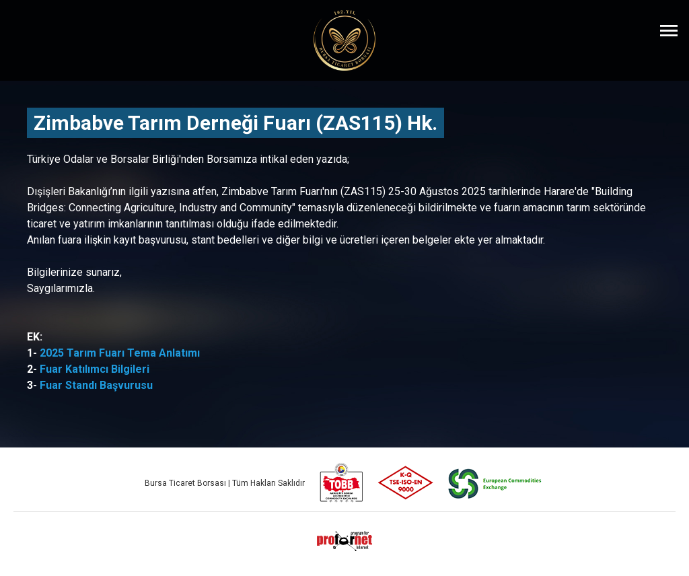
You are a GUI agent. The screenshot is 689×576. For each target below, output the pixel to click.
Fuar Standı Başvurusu (96, 385)
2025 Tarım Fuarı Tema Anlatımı (120, 353)
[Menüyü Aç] (668, 30)
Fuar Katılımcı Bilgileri (94, 369)
